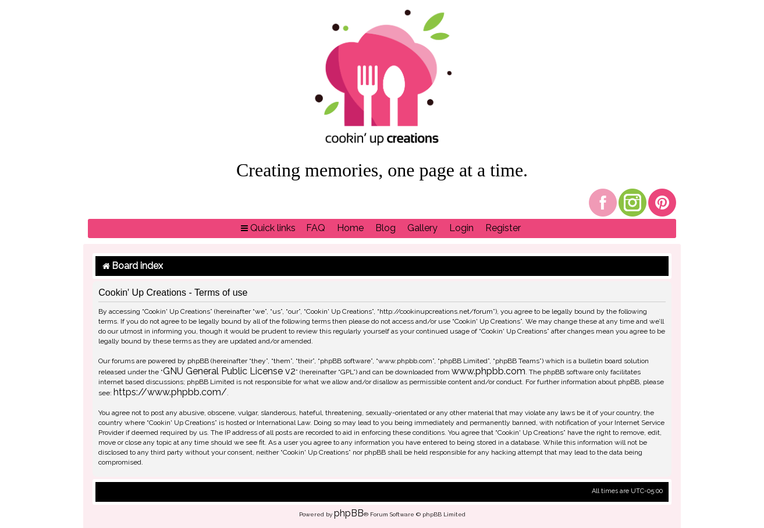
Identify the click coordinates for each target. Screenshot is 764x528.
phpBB (349, 513)
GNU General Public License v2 (229, 371)
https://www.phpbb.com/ (170, 392)
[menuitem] (315, 228)
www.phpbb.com (488, 371)
